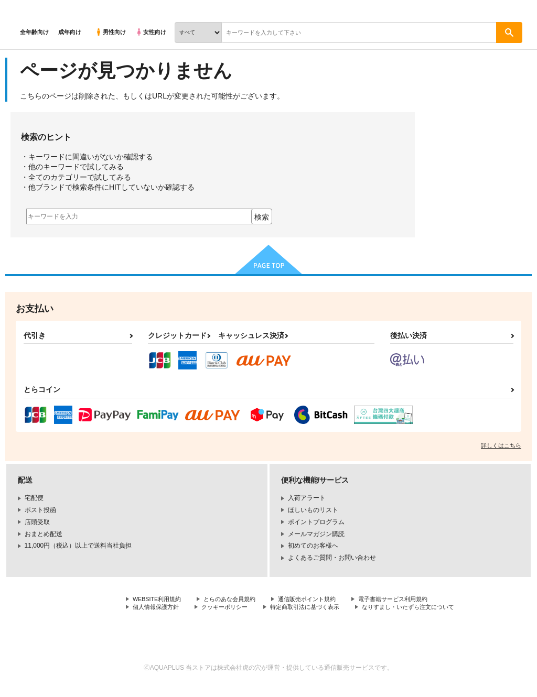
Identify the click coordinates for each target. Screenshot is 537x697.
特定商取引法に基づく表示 (316, 608)
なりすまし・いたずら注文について (183, 617)
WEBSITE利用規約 (159, 599)
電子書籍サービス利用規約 (411, 599)
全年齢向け (34, 32)
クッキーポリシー (231, 608)
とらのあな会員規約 (237, 599)
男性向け (110, 32)
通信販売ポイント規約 (319, 599)
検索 (261, 217)
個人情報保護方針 (158, 608)
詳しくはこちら (501, 445)
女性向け (150, 32)
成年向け (69, 32)
